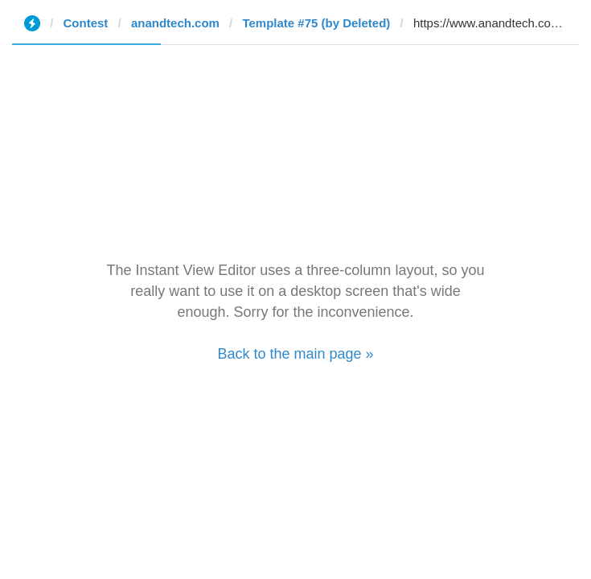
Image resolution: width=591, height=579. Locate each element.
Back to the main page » (295, 354)
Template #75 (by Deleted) (316, 23)
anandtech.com (175, 23)
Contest (86, 23)
